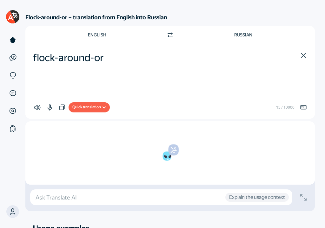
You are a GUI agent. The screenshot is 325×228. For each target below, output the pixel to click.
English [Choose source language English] (97, 34)
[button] (12, 211)
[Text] (12, 40)
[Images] (12, 110)
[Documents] (12, 93)
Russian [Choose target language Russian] (243, 34)
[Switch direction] (170, 35)
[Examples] (12, 57)
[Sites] (12, 75)
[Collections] (12, 128)
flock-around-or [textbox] (68, 58)
